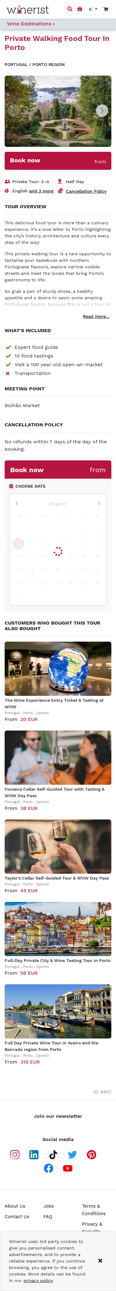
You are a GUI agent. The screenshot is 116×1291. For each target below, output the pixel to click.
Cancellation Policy (86, 191)
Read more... (96, 316)
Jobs (48, 1206)
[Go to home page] (28, 9)
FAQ (47, 1216)
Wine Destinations (31, 24)
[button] (102, 110)
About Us (15, 1206)
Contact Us (17, 1216)
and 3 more (41, 190)
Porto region (48, 64)
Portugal (16, 64)
